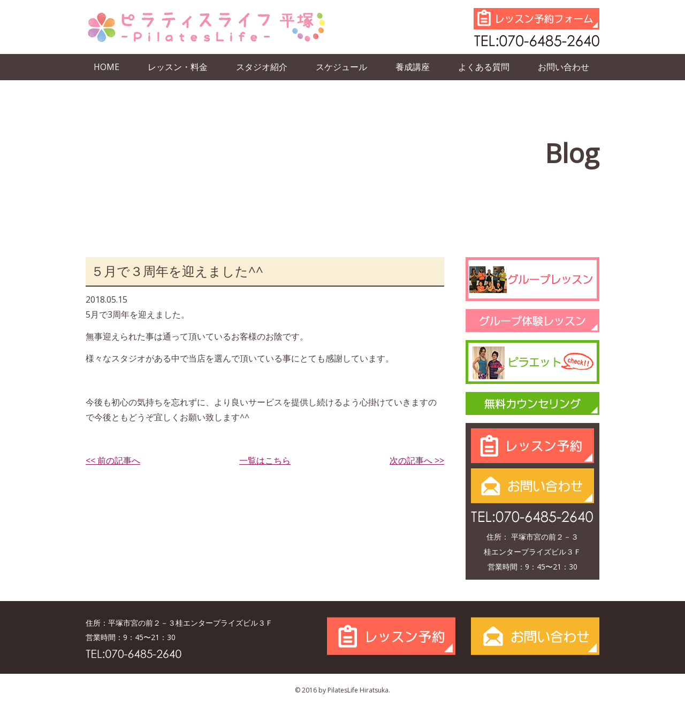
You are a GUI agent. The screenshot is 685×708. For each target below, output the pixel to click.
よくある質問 (483, 67)
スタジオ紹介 (261, 67)
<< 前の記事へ (113, 460)
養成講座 (412, 67)
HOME (106, 67)
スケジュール (341, 67)
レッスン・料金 (178, 67)
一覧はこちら (265, 460)
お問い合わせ (563, 67)
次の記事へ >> (417, 460)
